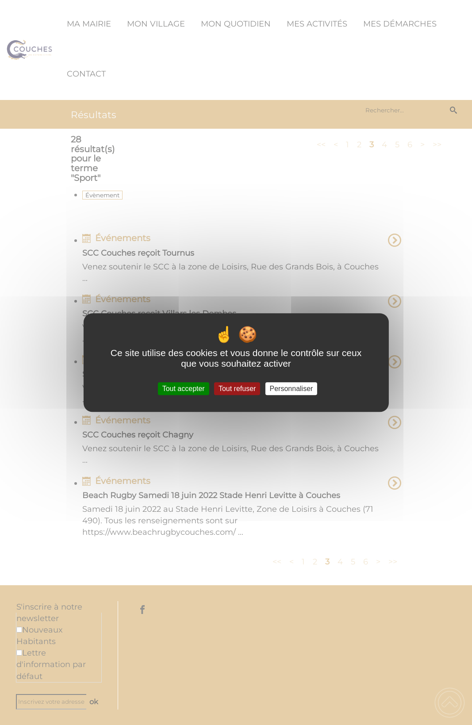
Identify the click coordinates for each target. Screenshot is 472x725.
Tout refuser (237, 388)
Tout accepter (183, 388)
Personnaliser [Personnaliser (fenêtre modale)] (291, 388)
